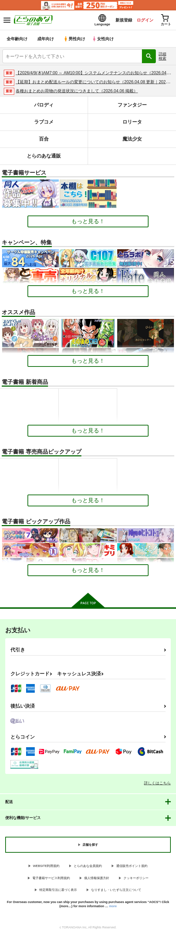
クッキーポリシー (136, 878)
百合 (44, 140)
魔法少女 (132, 140)
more (113, 907)
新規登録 (118, 20)
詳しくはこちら (157, 784)
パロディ (43, 106)
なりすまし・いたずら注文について (116, 891)
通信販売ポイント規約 (131, 867)
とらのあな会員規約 (88, 867)
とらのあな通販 (44, 157)
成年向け (46, 39)
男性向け (75, 39)
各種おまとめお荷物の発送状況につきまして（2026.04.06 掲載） (77, 92)
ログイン (142, 20)
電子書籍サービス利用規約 (51, 878)
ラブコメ (43, 123)
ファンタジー (132, 106)
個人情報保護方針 (96, 878)
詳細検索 (162, 57)
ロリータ (132, 123)
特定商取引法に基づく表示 (58, 891)
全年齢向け (17, 39)
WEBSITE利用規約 (46, 867)
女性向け (104, 39)
